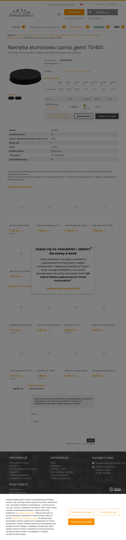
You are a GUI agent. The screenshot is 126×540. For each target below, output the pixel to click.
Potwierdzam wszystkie (81, 522)
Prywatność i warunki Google (24, 518)
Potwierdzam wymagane (81, 512)
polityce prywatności (25, 513)
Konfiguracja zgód (108, 512)
